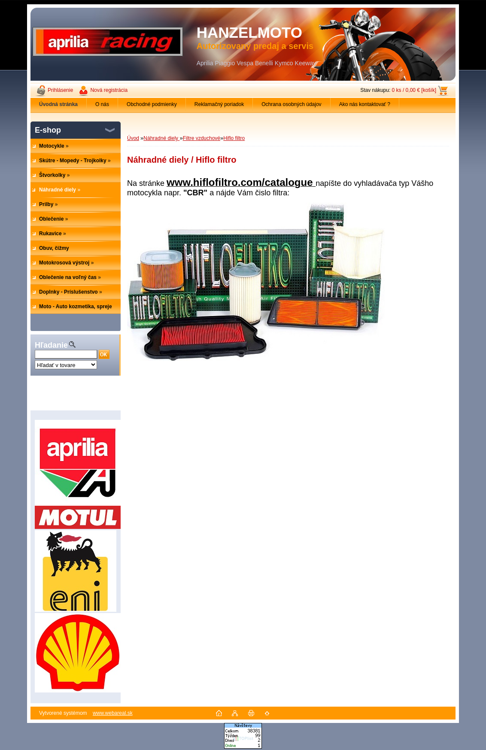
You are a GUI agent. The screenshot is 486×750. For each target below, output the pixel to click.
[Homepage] (58, 104)
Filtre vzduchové (201, 138)
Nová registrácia (109, 90)
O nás (102, 104)
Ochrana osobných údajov (291, 104)
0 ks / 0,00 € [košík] (414, 90)
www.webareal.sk (113, 713)
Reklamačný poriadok (219, 104)
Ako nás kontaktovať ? (364, 104)
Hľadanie (51, 345)
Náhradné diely (161, 138)
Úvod (133, 138)
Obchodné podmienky (152, 104)
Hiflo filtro (234, 138)
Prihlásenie (60, 90)
